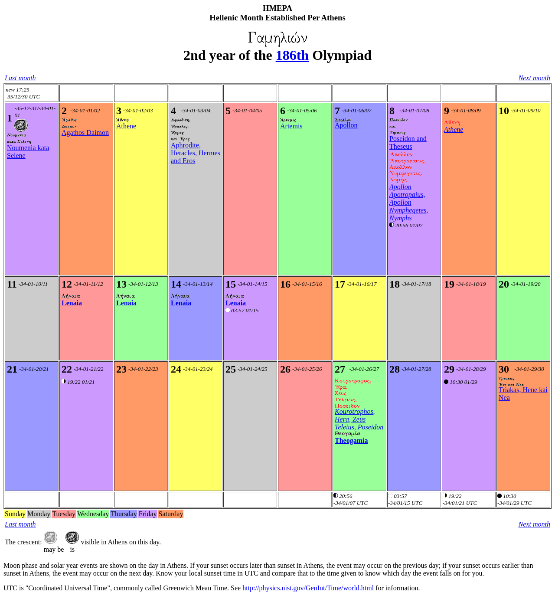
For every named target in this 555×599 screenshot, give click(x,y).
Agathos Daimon (85, 132)
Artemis (291, 126)
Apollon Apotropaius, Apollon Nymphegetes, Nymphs (408, 202)
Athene (126, 126)
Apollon (346, 125)
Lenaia (72, 303)
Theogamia (351, 440)
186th (292, 55)
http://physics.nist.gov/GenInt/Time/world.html (308, 588)
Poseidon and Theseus (408, 142)
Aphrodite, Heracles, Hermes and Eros (195, 152)
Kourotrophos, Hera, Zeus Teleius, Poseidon (359, 419)
